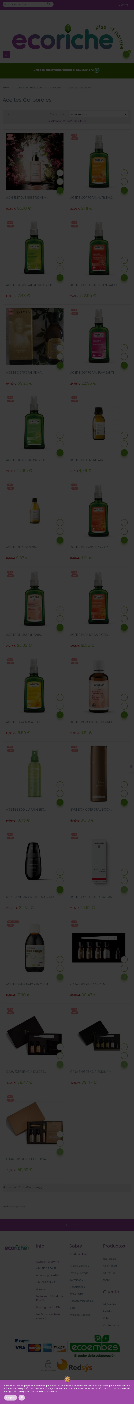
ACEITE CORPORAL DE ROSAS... (91, 897)
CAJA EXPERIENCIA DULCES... (26, 1072)
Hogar (106, 1279)
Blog (72, 1308)
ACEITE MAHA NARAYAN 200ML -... (29, 984)
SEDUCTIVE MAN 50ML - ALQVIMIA (30, 897)
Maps (40, 1318)
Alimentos (109, 1272)
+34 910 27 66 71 (46, 1268)
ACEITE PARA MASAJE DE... (24, 722)
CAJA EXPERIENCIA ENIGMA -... (91, 1072)
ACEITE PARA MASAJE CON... (90, 635)
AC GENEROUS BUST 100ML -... (27, 198)
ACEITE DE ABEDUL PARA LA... (26, 460)
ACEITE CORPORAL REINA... (24, 372)
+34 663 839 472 (46, 1282)
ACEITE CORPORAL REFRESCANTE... (30, 285)
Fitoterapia (109, 1258)
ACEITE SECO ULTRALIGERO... (26, 809)
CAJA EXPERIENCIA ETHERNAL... (27, 1159)
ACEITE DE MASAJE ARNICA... (90, 547)
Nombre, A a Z (99, 114)
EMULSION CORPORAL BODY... (91, 809)
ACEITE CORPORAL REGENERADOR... (95, 285)
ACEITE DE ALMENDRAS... (87, 460)
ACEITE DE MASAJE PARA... (24, 635)
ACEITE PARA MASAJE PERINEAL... (93, 722)
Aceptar (10, 1397)
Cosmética (110, 1265)
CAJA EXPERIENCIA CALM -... (90, 984)
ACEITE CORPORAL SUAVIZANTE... (93, 372)
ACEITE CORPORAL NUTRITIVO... (92, 198)
